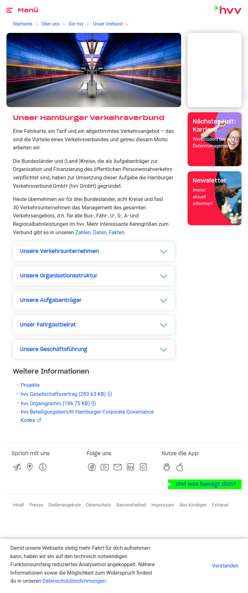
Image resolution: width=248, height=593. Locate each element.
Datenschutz (98, 505)
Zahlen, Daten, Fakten (99, 232)
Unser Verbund (108, 23)
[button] (94, 251)
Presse (36, 505)
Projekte (30, 385)
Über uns (50, 23)
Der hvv (76, 23)
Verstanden (225, 566)
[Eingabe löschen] (220, 53)
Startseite (22, 23)
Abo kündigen (193, 505)
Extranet (220, 505)
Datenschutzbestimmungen (74, 581)
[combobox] (209, 54)
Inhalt (18, 505)
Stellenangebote (64, 505)
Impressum (162, 505)
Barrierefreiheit (131, 505)
